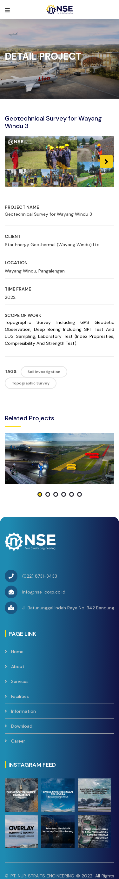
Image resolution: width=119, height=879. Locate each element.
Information (23, 668)
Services (20, 638)
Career (18, 698)
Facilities (20, 653)
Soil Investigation (44, 371)
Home (17, 609)
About (17, 623)
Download (21, 683)
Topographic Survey (31, 383)
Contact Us (62, 851)
